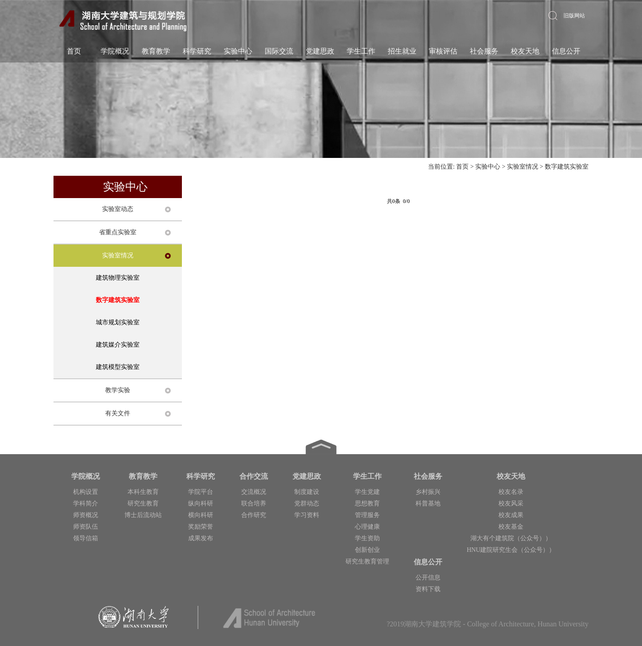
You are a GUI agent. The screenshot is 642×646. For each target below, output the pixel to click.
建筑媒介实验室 (118, 344)
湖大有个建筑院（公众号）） (510, 538)
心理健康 (367, 526)
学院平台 (200, 492)
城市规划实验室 (118, 322)
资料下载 (428, 589)
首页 (73, 51)
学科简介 (85, 503)
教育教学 (155, 51)
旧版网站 (574, 15)
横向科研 (200, 515)
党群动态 (306, 503)
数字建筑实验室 (566, 166)
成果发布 (200, 538)
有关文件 (117, 413)
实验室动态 (117, 209)
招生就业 (401, 51)
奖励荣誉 (200, 526)
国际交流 (278, 51)
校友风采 (510, 503)
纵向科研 (200, 503)
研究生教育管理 (367, 561)
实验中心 (237, 51)
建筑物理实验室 (118, 277)
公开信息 (428, 577)
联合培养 (253, 503)
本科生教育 (143, 492)
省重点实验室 (117, 232)
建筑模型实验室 (118, 367)
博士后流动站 (143, 515)
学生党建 (367, 492)
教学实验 (117, 390)
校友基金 (510, 526)
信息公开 (565, 51)
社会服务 (483, 51)
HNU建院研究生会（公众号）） (511, 550)
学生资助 (367, 538)
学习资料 (306, 515)
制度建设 (306, 492)
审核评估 (442, 51)
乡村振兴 (428, 492)
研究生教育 (143, 503)
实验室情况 (522, 166)
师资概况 (85, 515)
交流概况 (253, 492)
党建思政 (319, 51)
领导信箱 (85, 538)
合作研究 (253, 515)
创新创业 (367, 550)
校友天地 (524, 51)
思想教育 (367, 503)
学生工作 (360, 51)
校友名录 (510, 492)
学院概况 (114, 51)
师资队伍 (85, 526)
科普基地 (428, 503)
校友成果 (510, 515)
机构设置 (85, 492)
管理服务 (367, 515)
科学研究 (196, 51)
